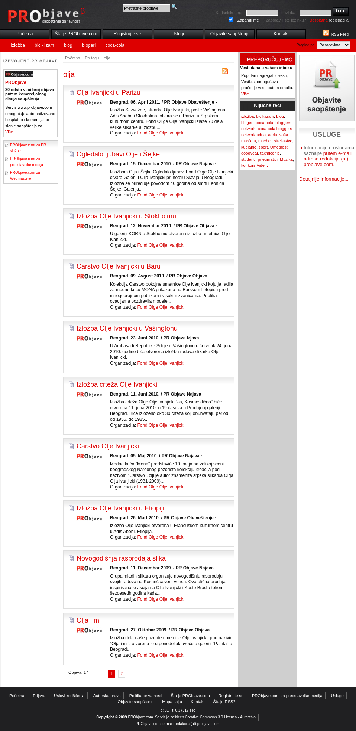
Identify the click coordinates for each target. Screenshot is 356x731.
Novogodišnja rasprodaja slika (121, 558)
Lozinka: (289, 12)
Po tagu (92, 58)
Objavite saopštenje (229, 33)
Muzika (286, 159)
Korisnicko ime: (229, 12)
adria (272, 135)
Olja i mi (89, 620)
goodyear (249, 153)
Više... (10, 132)
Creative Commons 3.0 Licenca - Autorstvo (220, 717)
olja (107, 58)
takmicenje (270, 153)
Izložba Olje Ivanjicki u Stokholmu (126, 216)
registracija (329, 20)
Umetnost (279, 147)
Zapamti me (248, 20)
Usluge (178, 33)
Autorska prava (107, 695)
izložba (18, 45)
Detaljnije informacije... (324, 179)
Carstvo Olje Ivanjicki (108, 446)
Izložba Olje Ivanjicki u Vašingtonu (127, 328)
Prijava (39, 695)
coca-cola (115, 45)
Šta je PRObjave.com (76, 33)
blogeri (89, 45)
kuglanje (248, 147)
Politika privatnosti (145, 695)
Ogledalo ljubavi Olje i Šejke (118, 154)
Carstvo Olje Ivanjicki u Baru (119, 266)
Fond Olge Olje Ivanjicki (160, 133)
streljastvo (283, 141)
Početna (24, 33)
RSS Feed (340, 34)
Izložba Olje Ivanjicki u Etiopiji (120, 508)
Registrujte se (127, 33)
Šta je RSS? (224, 701)
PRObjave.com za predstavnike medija (287, 695)
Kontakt (281, 33)
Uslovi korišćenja (69, 695)
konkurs (248, 165)
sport (263, 147)
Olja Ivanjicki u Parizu (108, 92)
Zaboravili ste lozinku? (286, 20)
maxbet (265, 141)
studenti (248, 159)
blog (68, 45)
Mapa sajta (172, 701)
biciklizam (44, 45)
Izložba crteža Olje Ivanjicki (117, 384)
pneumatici (268, 159)
